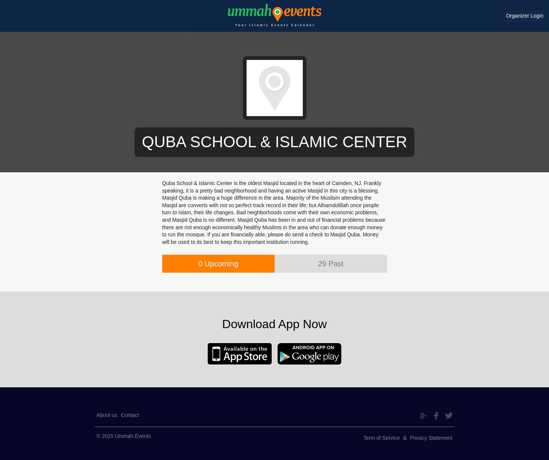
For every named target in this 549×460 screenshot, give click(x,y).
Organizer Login (524, 16)
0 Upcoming (218, 264)
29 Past (331, 264)
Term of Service (382, 438)
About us (107, 415)
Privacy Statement (431, 438)
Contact (130, 415)
